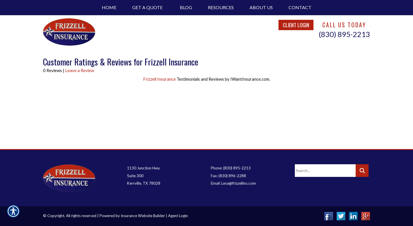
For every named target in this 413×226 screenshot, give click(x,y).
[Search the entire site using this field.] (325, 170)
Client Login (296, 25)
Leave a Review (79, 70)
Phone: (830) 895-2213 (231, 168)
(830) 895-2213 (344, 34)
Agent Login (178, 215)
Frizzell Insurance (160, 79)
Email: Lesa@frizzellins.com (233, 183)
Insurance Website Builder (143, 215)
